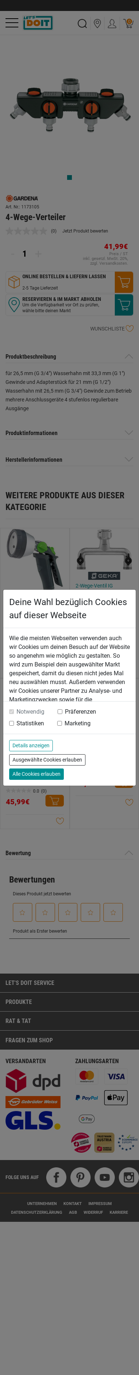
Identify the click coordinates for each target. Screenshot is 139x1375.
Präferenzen (80, 711)
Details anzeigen (31, 745)
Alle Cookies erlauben (36, 774)
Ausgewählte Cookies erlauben (47, 760)
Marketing (78, 723)
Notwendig (30, 711)
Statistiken (30, 723)
